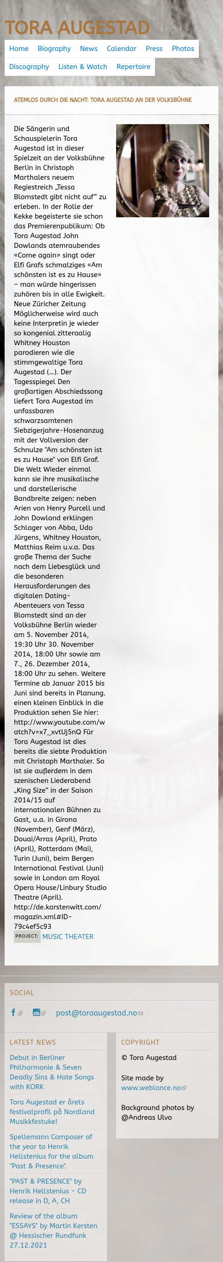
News (89, 48)
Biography (54, 48)
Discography (29, 67)
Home (19, 48)
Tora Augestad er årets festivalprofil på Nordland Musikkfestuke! (52, 1112)
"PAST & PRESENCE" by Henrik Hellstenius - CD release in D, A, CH (48, 1191)
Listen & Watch (82, 67)
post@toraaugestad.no (99, 1013)
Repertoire (133, 67)
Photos (183, 48)
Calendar (121, 48)
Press (154, 48)
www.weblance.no (153, 1088)
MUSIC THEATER (68, 937)
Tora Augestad (77, 28)
